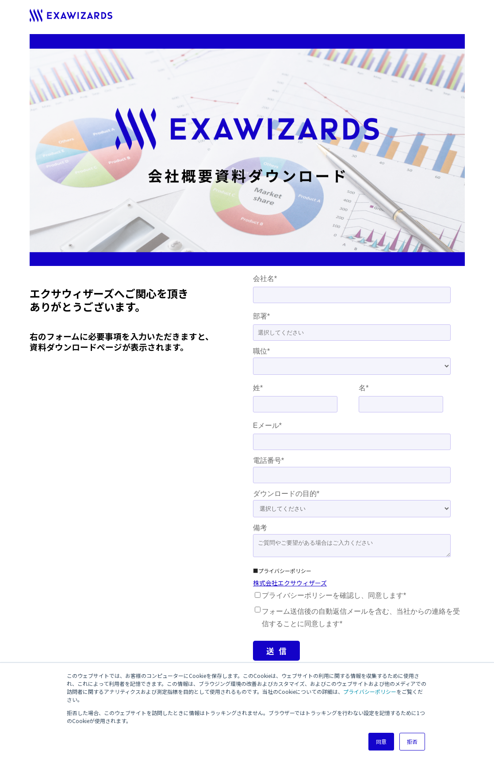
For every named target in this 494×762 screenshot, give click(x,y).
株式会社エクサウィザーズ (290, 582)
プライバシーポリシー (369, 691)
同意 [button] (381, 741)
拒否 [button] (412, 741)
